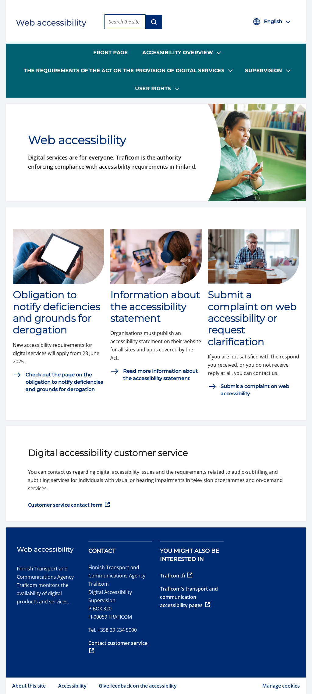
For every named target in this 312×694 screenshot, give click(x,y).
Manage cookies (281, 685)
